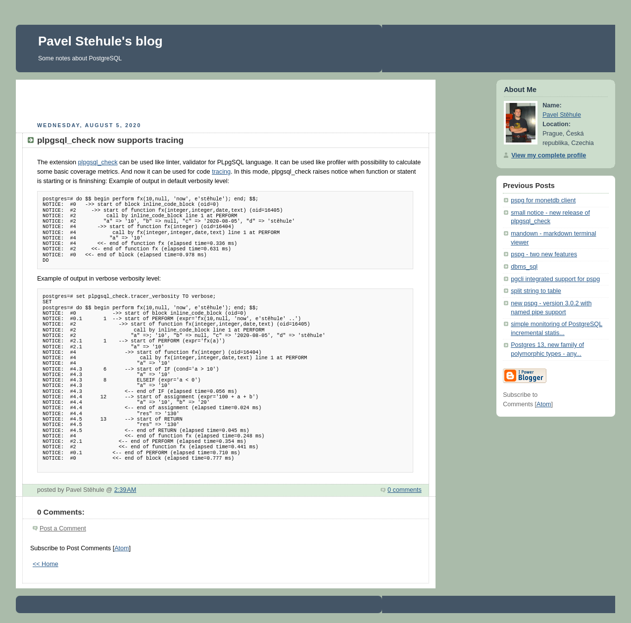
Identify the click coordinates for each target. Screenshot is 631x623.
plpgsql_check (98, 162)
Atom (121, 548)
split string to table (536, 291)
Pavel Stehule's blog (100, 41)
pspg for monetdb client (543, 200)
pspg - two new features (544, 254)
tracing (221, 171)
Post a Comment (63, 528)
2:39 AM (125, 489)
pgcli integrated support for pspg (555, 279)
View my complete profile (548, 155)
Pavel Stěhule (561, 114)
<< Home (45, 564)
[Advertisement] (225, 99)
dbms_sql (524, 266)
